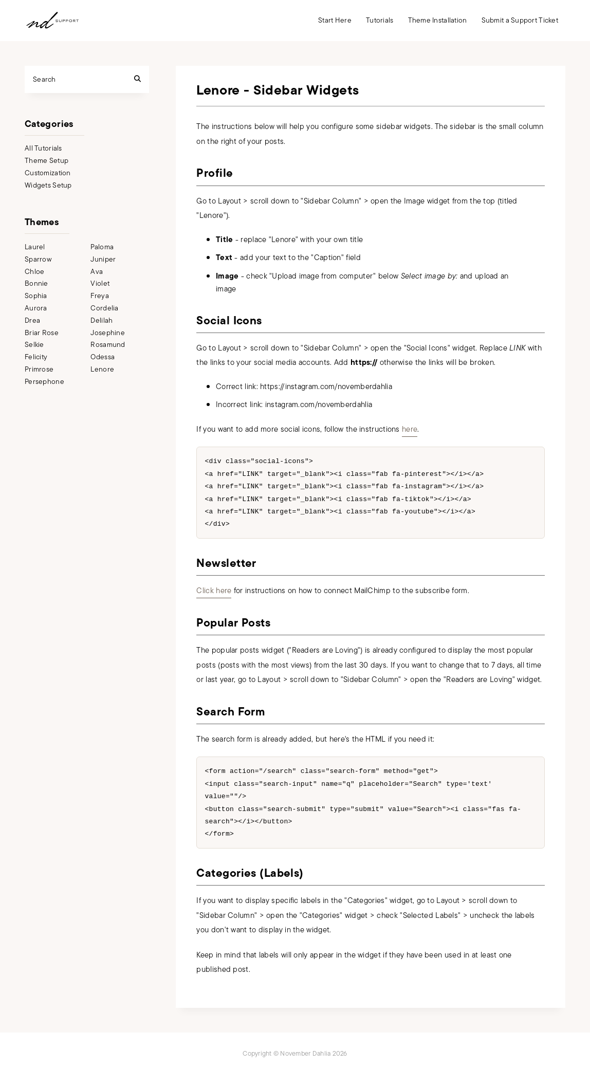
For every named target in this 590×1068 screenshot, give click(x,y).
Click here (213, 587)
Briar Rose (42, 333)
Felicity (36, 357)
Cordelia (104, 308)
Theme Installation (437, 20)
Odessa (102, 357)
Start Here (335, 20)
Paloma (102, 247)
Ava (96, 272)
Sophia (36, 296)
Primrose (39, 369)
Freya (99, 296)
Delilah (101, 320)
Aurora (36, 308)
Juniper (103, 259)
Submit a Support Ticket (520, 20)
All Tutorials (43, 148)
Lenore (102, 369)
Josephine (107, 333)
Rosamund (107, 345)
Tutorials (380, 20)
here (409, 429)
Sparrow (38, 259)
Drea (32, 320)
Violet (99, 283)
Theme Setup (46, 161)
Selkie (34, 345)
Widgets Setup (48, 185)
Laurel (35, 247)
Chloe (34, 272)
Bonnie (36, 283)
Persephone (44, 382)
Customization (48, 173)
